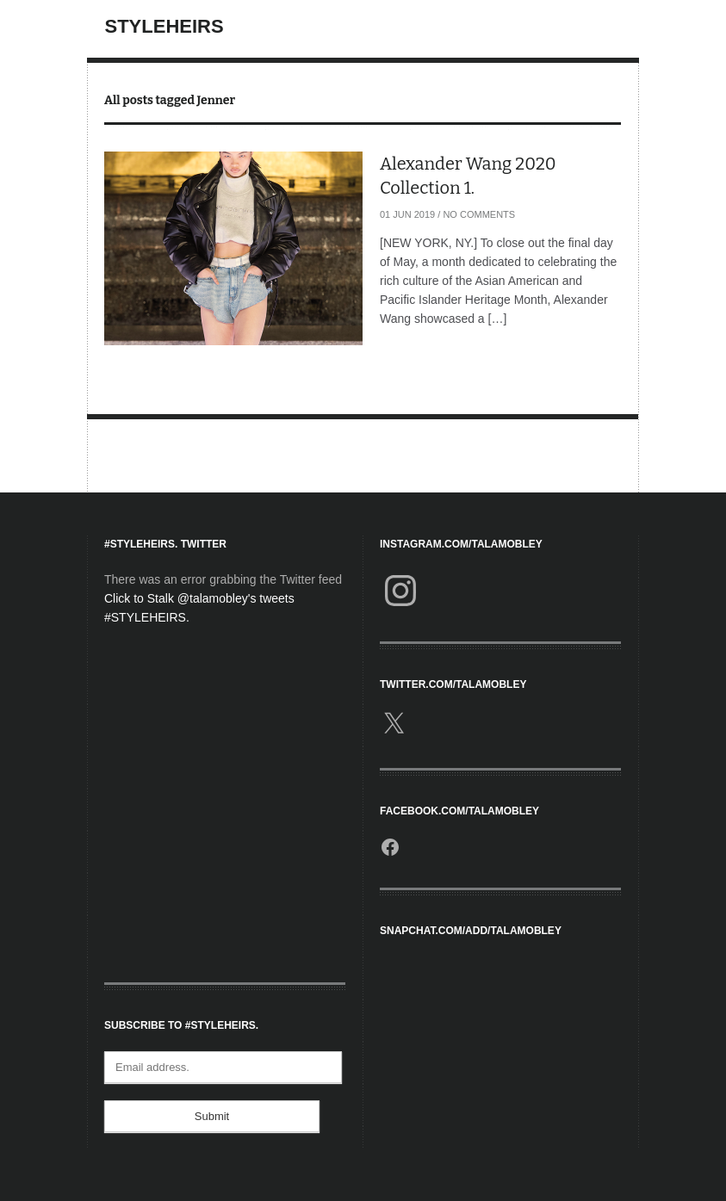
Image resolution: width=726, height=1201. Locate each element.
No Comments (479, 214)
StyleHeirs (164, 26)
